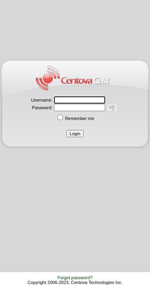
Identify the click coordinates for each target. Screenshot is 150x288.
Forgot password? (74, 277)
